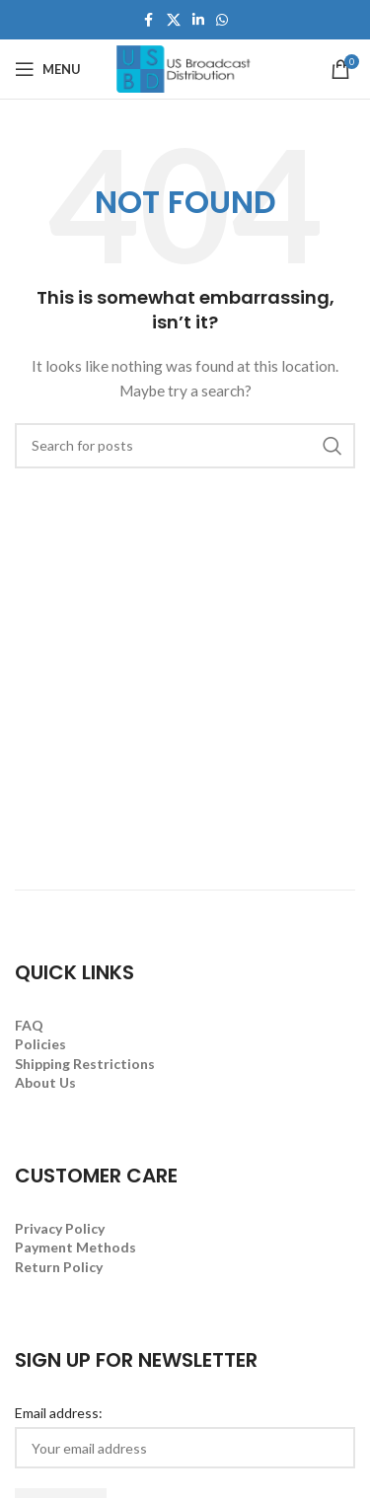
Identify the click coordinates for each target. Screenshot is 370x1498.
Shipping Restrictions (85, 1063)
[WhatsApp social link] (222, 20)
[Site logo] (185, 67)
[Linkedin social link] (198, 20)
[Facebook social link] (149, 20)
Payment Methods (75, 1247)
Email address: (59, 1412)
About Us (45, 1082)
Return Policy (59, 1266)
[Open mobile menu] (48, 69)
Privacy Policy (60, 1228)
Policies (40, 1043)
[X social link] (173, 20)
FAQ (29, 1025)
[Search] (185, 445)
